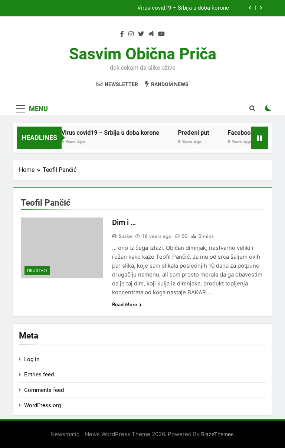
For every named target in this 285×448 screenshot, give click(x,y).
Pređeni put (200, 132)
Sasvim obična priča (142, 54)
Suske (125, 236)
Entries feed (39, 374)
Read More (127, 304)
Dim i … (124, 222)
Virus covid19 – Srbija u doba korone (183, 8)
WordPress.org (42, 405)
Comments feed (44, 390)
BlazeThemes (217, 434)
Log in (31, 359)
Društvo (37, 270)
